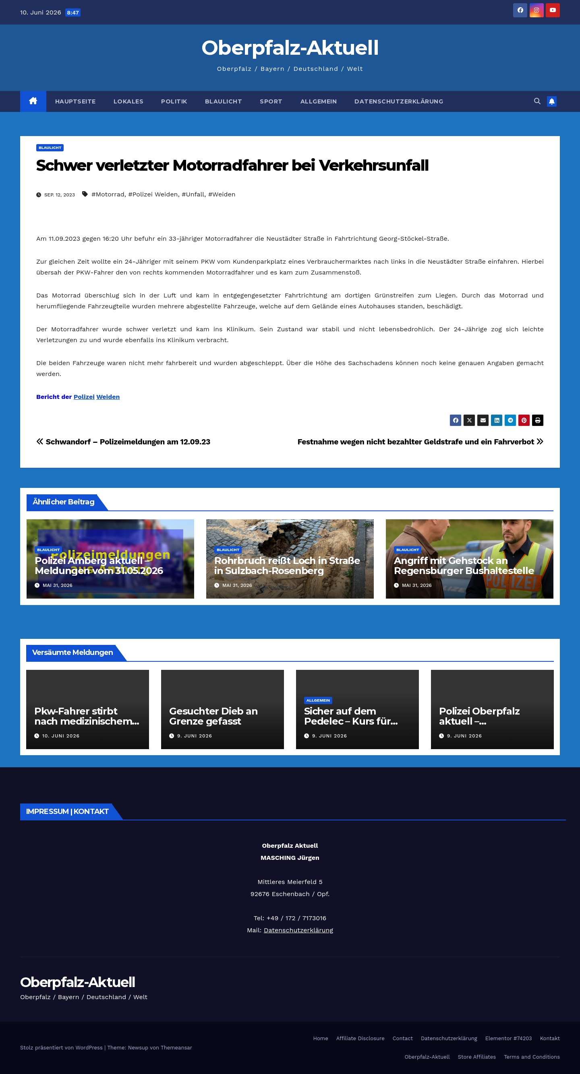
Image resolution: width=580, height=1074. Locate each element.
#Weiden (222, 194)
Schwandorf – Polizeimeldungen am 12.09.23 (123, 441)
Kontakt (550, 1038)
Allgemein (318, 101)
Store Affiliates (477, 1057)
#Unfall (193, 194)
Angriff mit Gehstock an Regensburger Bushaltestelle (464, 565)
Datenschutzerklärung (398, 101)
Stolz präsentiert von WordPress (62, 1048)
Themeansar (176, 1048)
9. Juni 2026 (194, 736)
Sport (271, 101)
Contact (403, 1038)
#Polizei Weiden (153, 194)
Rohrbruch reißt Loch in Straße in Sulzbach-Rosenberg (287, 565)
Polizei (84, 397)
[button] (537, 101)
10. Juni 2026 (61, 736)
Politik (174, 101)
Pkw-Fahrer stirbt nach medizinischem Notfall (83, 721)
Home (320, 1038)
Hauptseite (75, 101)
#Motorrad (107, 194)
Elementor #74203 (508, 1038)
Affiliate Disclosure (360, 1038)
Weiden (108, 397)
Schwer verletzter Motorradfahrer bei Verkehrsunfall (232, 165)
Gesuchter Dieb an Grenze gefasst (213, 716)
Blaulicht (223, 101)
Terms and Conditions (532, 1057)
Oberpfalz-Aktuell (290, 47)
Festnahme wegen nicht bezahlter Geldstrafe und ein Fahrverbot (421, 441)
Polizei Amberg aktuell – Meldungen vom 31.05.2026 (99, 565)
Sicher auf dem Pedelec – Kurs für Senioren (347, 721)
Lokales (129, 101)
